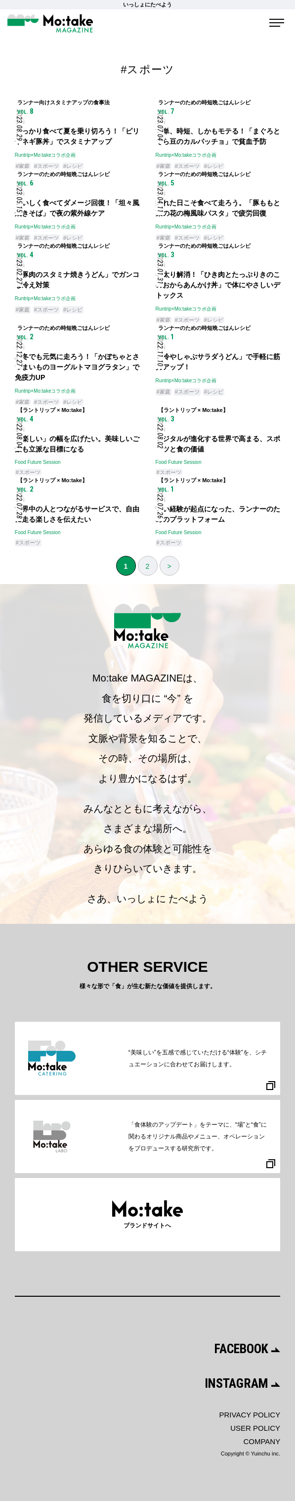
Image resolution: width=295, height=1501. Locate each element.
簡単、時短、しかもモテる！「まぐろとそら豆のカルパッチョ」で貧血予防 (218, 136)
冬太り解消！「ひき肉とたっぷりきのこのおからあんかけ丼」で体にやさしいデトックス (218, 285)
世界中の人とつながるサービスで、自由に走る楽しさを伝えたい (77, 514)
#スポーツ (46, 166)
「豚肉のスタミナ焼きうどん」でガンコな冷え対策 (77, 280)
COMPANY (261, 1441)
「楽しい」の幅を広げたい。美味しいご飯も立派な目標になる (77, 444)
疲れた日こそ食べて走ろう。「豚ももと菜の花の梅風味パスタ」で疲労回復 (218, 208)
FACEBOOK (247, 1348)
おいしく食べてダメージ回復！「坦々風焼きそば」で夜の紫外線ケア (77, 208)
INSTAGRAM (243, 1383)
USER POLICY (255, 1428)
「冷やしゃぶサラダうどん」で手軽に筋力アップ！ (218, 362)
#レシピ (73, 166)
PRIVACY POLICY (249, 1414)
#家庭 (23, 166)
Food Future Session (38, 462)
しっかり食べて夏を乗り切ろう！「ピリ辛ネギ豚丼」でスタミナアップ (77, 136)
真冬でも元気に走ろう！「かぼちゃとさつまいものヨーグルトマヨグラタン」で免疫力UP (77, 367)
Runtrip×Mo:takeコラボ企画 (45, 155)
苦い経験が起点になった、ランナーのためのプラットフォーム (218, 514)
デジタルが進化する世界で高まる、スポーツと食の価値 (218, 444)
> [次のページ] (169, 566)
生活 (20, 121)
